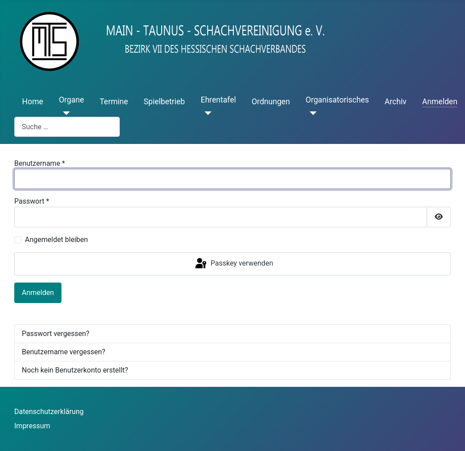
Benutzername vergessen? (63, 352)
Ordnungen (271, 101)
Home (32, 101)
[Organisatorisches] (311, 113)
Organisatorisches (337, 99)
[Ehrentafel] (206, 113)
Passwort (31, 201)
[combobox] (67, 127)
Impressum (32, 426)
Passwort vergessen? (56, 333)
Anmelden (439, 101)
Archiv (396, 101)
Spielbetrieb (164, 101)
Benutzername (39, 163)
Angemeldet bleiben (56, 239)
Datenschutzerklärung (49, 411)
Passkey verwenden (233, 264)
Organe (71, 99)
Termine (114, 101)
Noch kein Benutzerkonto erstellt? (75, 370)
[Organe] (64, 113)
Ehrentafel (218, 99)
